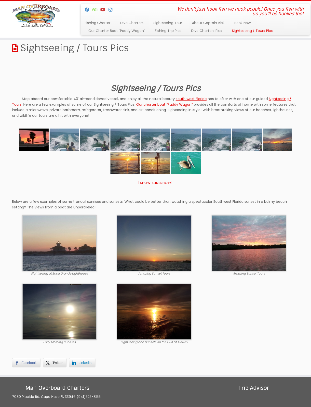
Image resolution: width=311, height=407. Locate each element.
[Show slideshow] (155, 182)
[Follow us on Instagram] (112, 10)
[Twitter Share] (55, 362)
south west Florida (191, 98)
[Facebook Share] (26, 362)
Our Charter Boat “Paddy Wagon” (116, 30)
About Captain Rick (208, 22)
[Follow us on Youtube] (104, 10)
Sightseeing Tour (167, 22)
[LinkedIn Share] (82, 362)
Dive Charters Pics (206, 30)
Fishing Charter (97, 22)
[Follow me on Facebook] (88, 10)
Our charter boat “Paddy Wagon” (164, 104)
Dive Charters (132, 22)
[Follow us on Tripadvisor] (96, 10)
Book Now (242, 22)
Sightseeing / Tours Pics (252, 30)
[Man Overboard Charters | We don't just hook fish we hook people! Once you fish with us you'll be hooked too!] (36, 16)
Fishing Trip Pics (168, 30)
